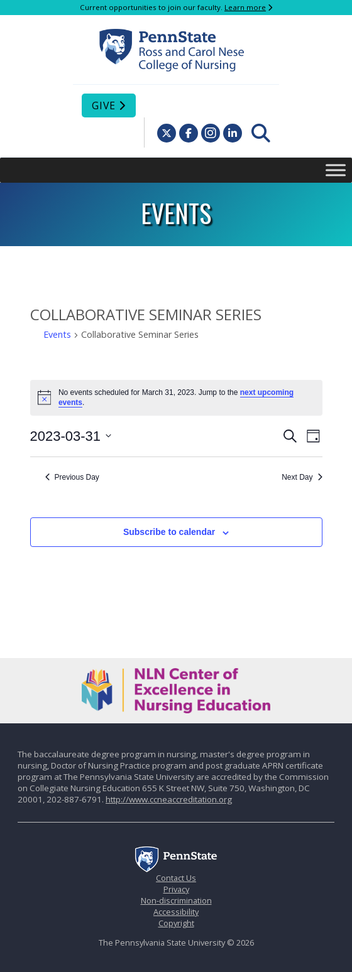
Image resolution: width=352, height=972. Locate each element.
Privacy (176, 889)
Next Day (302, 477)
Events (57, 334)
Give (104, 105)
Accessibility (176, 911)
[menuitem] (260, 133)
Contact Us (176, 877)
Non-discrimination (176, 900)
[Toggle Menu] (336, 170)
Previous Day (72, 477)
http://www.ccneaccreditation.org (169, 799)
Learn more (245, 7)
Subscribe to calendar (169, 532)
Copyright (176, 923)
